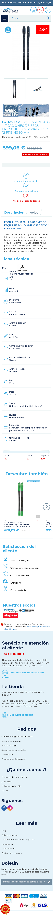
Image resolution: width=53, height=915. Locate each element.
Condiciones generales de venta (17, 736)
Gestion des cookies (11, 853)
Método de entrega (11, 741)
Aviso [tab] (34, 213)
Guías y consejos (9, 835)
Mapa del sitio (8, 848)
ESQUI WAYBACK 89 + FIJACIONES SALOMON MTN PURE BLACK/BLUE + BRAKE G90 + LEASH (17, 524)
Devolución (7, 754)
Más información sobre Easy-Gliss (17, 839)
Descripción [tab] (14, 212)
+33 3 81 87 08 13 (13, 654)
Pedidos (26, 729)
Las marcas (7, 844)
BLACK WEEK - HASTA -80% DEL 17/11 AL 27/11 (26, 2)
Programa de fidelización (13, 759)
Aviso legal (6, 781)
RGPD (4, 790)
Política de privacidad (11, 786)
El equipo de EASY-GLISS (14, 777)
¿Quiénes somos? (26, 769)
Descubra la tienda (21, 714)
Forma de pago (9, 745)
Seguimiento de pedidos (13, 750)
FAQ (3, 830)
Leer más (26, 823)
